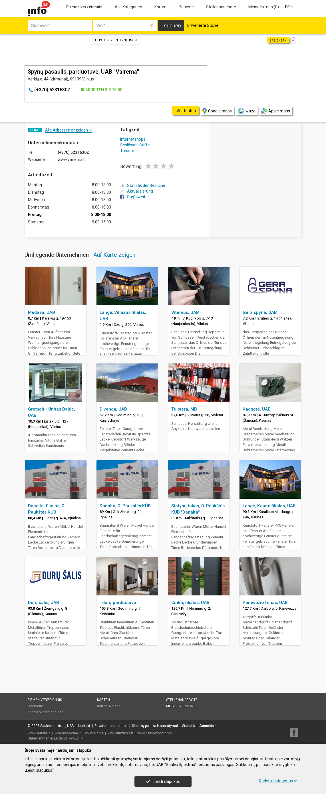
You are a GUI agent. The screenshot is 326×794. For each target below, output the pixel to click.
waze (246, 111)
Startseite (35, 706)
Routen (114, 706)
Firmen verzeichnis (84, 7)
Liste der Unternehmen (115, 40)
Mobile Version (180, 706)
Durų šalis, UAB (43, 602)
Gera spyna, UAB (260, 312)
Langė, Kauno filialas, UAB (269, 505)
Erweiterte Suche (202, 25)
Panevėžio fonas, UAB (265, 602)
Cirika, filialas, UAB (190, 602)
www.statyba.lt (39, 733)
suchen (172, 26)
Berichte (186, 7)
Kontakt (84, 726)
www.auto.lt (94, 733)
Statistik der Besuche (142, 185)
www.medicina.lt (68, 733)
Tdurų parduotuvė (118, 602)
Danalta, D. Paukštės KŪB (125, 505)
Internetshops (132, 139)
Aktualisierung (136, 191)
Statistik (188, 726)
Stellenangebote (221, 7)
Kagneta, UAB (257, 409)
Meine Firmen (263, 7)
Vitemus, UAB (185, 312)
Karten (160, 7)
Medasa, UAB (41, 312)
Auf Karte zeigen (114, 254)
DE (289, 7)
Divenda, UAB (113, 409)
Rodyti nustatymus (278, 781)
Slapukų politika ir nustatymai (155, 726)
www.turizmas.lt (120, 733)
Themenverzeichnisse (45, 712)
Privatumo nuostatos (111, 726)
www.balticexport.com (154, 733)
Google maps (217, 111)
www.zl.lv (76, 738)
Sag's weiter (134, 197)
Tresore (127, 150)
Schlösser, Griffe (135, 145)
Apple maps (275, 111)
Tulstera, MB (184, 409)
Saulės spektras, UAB (57, 726)
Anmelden (207, 726)
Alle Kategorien (128, 7)
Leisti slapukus (163, 781)
